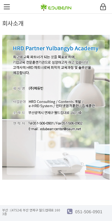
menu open (6, 6)
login (103, 6)
